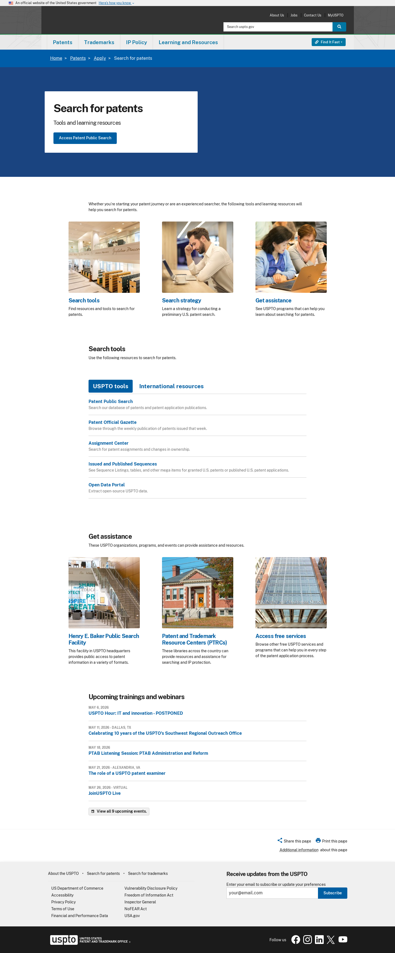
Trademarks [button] (99, 42)
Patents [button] (62, 42)
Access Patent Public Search (85, 138)
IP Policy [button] (136, 42)
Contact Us (312, 15)
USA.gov (132, 916)
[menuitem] (62, 42)
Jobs (294, 15)
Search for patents (103, 873)
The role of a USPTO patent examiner (127, 773)
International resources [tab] (171, 386)
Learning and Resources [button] (188, 42)
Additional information (299, 850)
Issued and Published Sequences (123, 464)
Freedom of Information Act (148, 895)
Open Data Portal (107, 484)
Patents (78, 58)
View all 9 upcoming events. (119, 811)
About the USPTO (63, 873)
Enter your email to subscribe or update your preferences (276, 885)
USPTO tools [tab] (110, 386)
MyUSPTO (335, 15)
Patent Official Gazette (113, 422)
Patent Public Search (111, 401)
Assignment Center (109, 443)
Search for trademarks (148, 873)
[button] (294, 842)
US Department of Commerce (77, 888)
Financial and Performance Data (79, 916)
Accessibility (62, 895)
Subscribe (332, 893)
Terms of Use (62, 909)
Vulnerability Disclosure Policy (150, 888)
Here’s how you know (117, 3)
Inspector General (140, 902)
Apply (100, 58)
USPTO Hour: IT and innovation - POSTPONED (136, 713)
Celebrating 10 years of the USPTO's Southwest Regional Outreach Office (165, 733)
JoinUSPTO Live (105, 793)
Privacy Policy (63, 902)
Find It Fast (327, 42)
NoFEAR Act (135, 909)
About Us (277, 15)
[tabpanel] (197, 451)
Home (56, 58)
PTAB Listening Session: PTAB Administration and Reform (148, 753)
